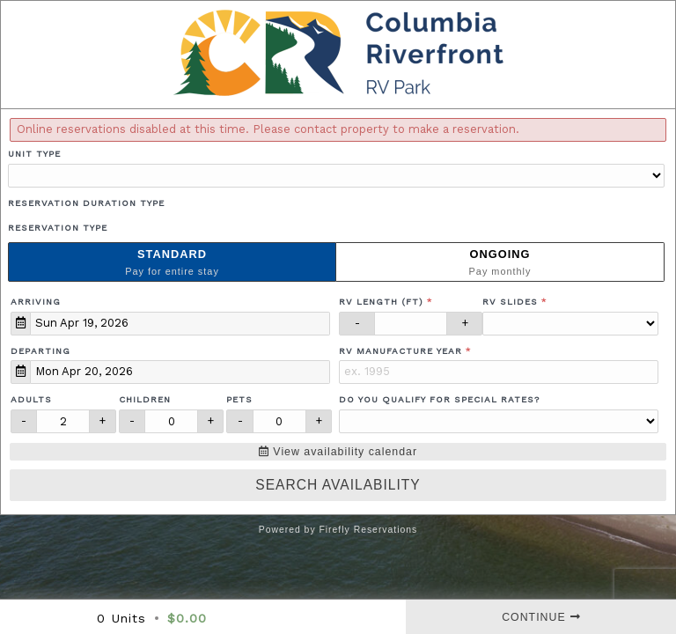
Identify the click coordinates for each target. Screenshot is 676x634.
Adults (31, 399)
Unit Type (34, 153)
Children (145, 399)
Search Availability (337, 484)
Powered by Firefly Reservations (338, 529)
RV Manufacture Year (400, 351)
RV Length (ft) (381, 301)
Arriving (36, 301)
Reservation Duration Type (86, 203)
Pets (239, 399)
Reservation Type (57, 227)
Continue (541, 617)
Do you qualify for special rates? (439, 399)
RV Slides (510, 301)
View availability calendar (338, 452)
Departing (40, 351)
